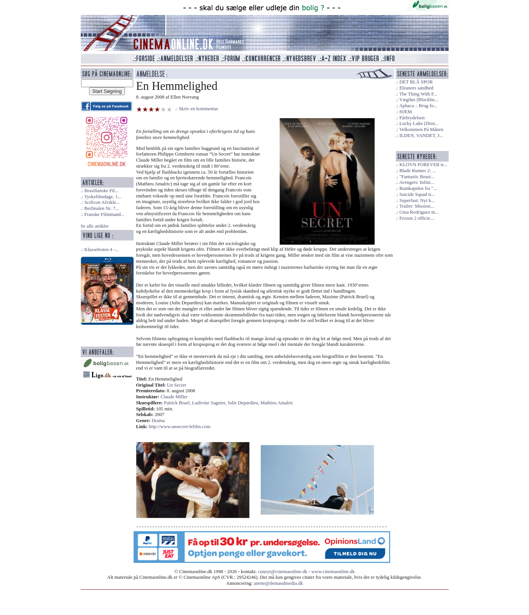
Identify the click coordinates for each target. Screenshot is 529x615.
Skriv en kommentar (198, 108)
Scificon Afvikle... (102, 202)
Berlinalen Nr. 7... (101, 208)
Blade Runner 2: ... (417, 170)
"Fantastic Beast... (416, 176)
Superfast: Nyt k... (416, 200)
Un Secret (176, 385)
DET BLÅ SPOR (416, 82)
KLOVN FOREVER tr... (423, 164)
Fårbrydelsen (411, 117)
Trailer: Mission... (416, 206)
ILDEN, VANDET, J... (421, 135)
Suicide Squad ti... (416, 194)
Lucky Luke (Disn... (418, 123)
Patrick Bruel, (178, 402)
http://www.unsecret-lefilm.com (179, 426)
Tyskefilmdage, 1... (102, 196)
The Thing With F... (418, 94)
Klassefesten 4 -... (101, 249)
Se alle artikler (95, 226)
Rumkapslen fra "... (418, 188)
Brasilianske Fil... (101, 190)
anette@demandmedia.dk (278, 583)
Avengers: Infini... (416, 182)
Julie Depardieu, (244, 402)
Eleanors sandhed (416, 88)
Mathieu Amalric (276, 402)
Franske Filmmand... (104, 214)
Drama (158, 420)
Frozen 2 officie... (416, 218)
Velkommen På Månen (421, 129)
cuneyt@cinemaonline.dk (283, 571)
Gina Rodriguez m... (418, 212)
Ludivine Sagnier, (210, 402)
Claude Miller (174, 396)
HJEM (405, 111)
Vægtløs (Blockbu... (418, 99)
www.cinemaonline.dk (333, 571)
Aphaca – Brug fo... (418, 105)
